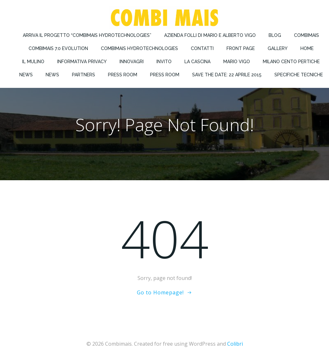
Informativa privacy (82, 61)
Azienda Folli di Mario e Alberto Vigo (210, 35)
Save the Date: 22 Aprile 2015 (227, 74)
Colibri (235, 343)
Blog (275, 35)
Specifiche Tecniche (298, 74)
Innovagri (132, 61)
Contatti (202, 48)
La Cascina (197, 61)
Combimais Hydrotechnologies (139, 48)
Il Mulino (33, 61)
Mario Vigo (236, 61)
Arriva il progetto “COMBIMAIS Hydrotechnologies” (87, 35)
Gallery (278, 48)
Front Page (241, 48)
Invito (164, 61)
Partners (83, 74)
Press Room (122, 74)
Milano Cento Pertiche (291, 61)
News (26, 74)
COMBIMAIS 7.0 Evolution (58, 48)
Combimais (306, 35)
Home (307, 48)
